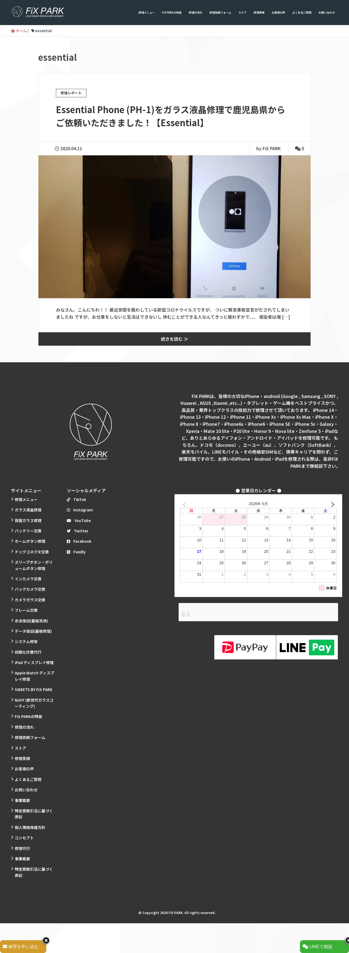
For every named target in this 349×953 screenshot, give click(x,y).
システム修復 (26, 641)
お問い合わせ (326, 12)
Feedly (76, 551)
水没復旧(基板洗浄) (31, 620)
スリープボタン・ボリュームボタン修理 (34, 565)
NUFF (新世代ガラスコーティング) (34, 703)
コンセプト (24, 837)
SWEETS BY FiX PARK (33, 689)
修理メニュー (147, 12)
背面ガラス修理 (28, 520)
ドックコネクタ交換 (32, 551)
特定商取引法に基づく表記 (34, 813)
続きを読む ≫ (174, 339)
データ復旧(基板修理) (33, 631)
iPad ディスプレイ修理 (34, 662)
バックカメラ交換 (30, 589)
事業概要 (22, 800)
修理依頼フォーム (220, 12)
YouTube (79, 520)
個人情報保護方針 (30, 827)
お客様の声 (278, 12)
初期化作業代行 (28, 652)
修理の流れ (195, 12)
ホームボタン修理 (30, 541)
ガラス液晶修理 (28, 509)
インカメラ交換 (28, 578)
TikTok (76, 499)
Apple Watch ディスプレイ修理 (34, 675)
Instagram (80, 509)
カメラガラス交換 (30, 599)
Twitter (77, 530)
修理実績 (259, 12)
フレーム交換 (26, 610)
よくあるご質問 (301, 12)
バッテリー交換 (28, 530)
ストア (242, 12)
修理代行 (22, 848)
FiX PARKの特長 (172, 12)
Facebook (79, 541)
